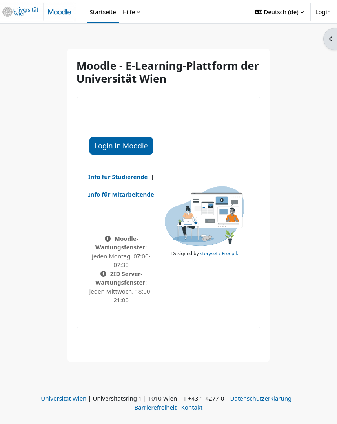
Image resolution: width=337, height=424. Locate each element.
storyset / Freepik (219, 253)
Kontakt (192, 407)
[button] (279, 11)
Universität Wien (63, 398)
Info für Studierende (118, 176)
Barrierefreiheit (156, 407)
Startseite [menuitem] (103, 12)
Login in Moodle (121, 145)
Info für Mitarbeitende (121, 194)
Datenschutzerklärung (261, 398)
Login (323, 12)
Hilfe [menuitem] (128, 12)
